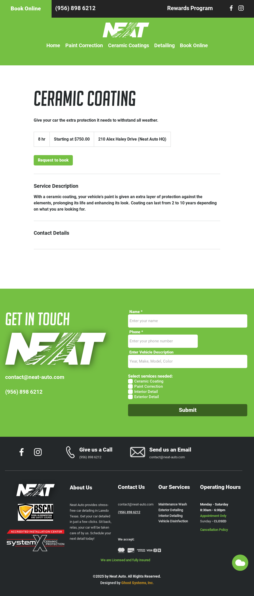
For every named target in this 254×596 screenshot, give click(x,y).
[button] (240, 562)
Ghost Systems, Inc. (137, 583)
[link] (53, 160)
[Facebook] (231, 8)
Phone (134, 332)
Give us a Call (95, 450)
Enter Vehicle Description (151, 352)
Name (134, 312)
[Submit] (187, 410)
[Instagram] (241, 8)
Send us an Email (170, 450)
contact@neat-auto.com (34, 377)
